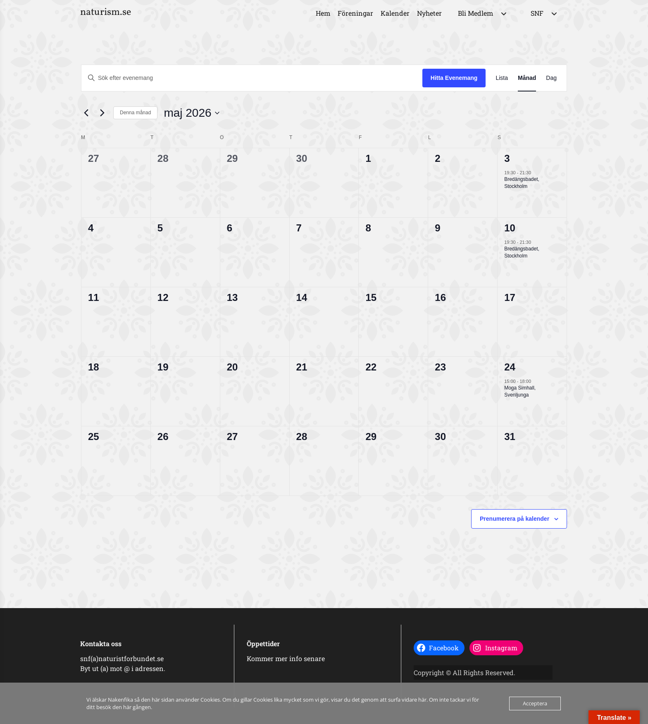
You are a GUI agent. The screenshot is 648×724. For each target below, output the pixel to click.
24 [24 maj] (509, 367)
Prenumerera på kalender (514, 518)
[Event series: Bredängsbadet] (535, 172)
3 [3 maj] (507, 158)
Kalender (395, 13)
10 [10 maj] (509, 227)
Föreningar (355, 13)
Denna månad (135, 112)
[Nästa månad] (102, 113)
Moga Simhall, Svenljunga (520, 391)
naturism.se (105, 12)
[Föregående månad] (86, 113)
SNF (537, 13)
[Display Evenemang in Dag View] (551, 78)
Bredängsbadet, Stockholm (521, 182)
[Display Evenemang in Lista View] (502, 78)
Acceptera (535, 703)
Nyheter (429, 13)
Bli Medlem (475, 13)
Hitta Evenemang (454, 78)
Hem (323, 13)
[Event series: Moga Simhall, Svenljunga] (535, 381)
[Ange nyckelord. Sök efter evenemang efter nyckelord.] (251, 78)
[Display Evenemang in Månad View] (527, 78)
